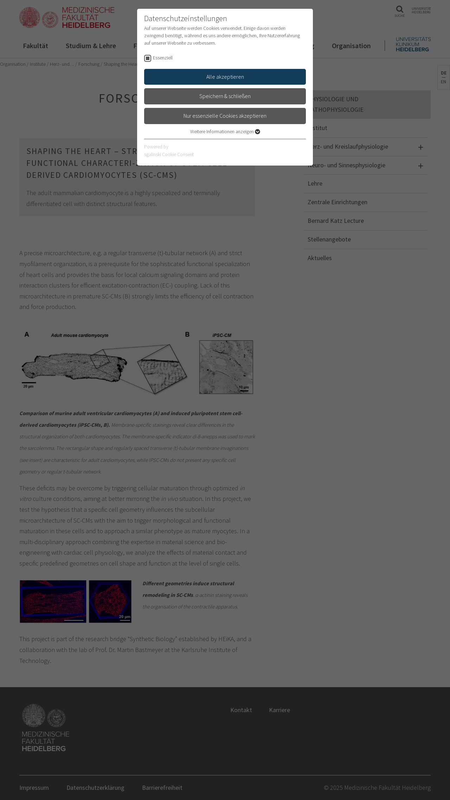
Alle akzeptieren (225, 76)
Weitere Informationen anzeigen (225, 131)
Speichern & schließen (225, 95)
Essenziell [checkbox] (163, 57)
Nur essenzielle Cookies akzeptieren (225, 115)
